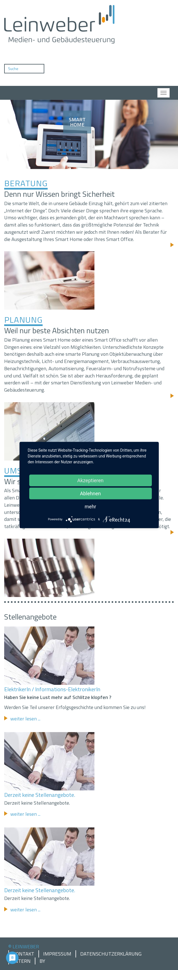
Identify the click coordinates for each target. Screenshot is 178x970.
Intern (22, 961)
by (42, 961)
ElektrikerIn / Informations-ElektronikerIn (52, 689)
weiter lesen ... (25, 718)
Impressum (57, 953)
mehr (90, 506)
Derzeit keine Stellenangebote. (39, 794)
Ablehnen (90, 493)
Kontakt (23, 953)
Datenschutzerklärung (111, 953)
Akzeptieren (90, 480)
